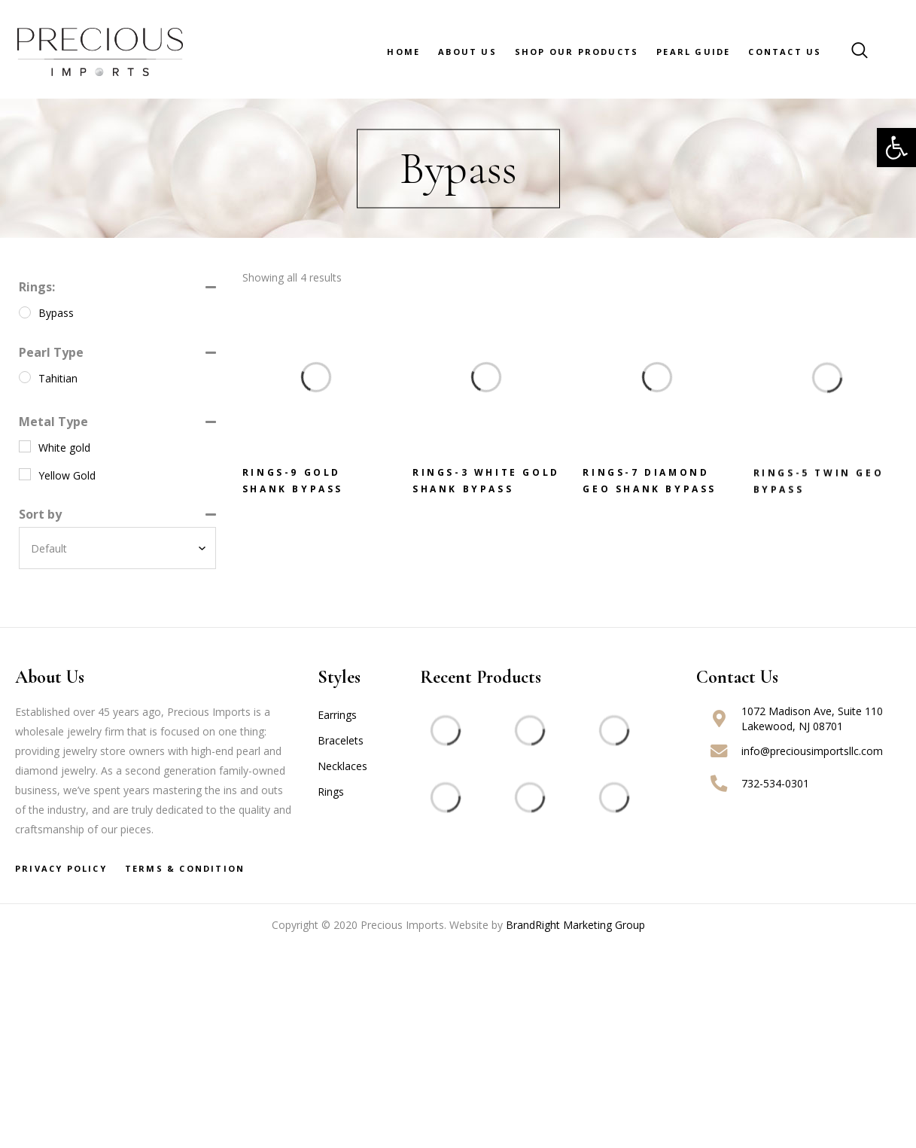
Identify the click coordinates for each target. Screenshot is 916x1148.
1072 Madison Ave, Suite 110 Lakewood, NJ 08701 (812, 718)
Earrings (337, 715)
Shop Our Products (576, 51)
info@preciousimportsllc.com (812, 751)
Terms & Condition (185, 868)
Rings (331, 791)
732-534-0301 (775, 783)
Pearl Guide (693, 51)
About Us (467, 51)
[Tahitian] (25, 377)
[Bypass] (25, 312)
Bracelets (341, 740)
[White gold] (25, 446)
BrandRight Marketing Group (575, 925)
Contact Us (784, 51)
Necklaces (342, 766)
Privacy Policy (61, 868)
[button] (896, 147)
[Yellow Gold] (25, 474)
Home (403, 51)
